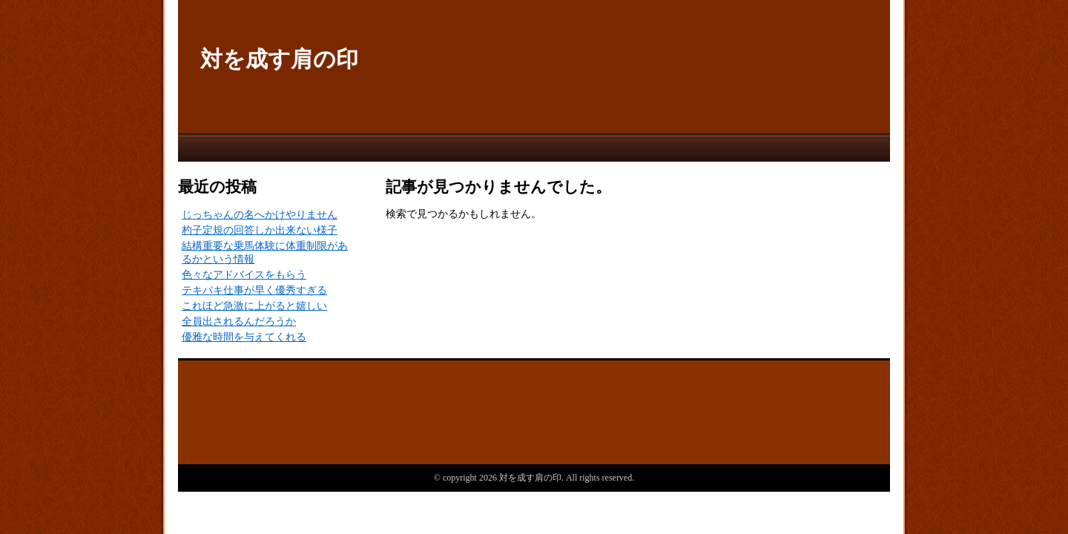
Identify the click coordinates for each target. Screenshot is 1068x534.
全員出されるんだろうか (239, 321)
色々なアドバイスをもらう (244, 274)
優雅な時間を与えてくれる (244, 337)
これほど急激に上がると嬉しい (254, 306)
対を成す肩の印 (279, 59)
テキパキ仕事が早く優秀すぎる (254, 290)
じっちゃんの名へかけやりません (259, 214)
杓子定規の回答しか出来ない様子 (259, 230)
